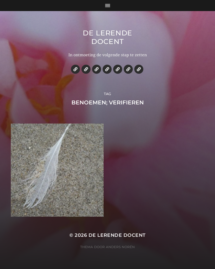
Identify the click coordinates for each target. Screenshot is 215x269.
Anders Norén (120, 247)
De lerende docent (107, 37)
